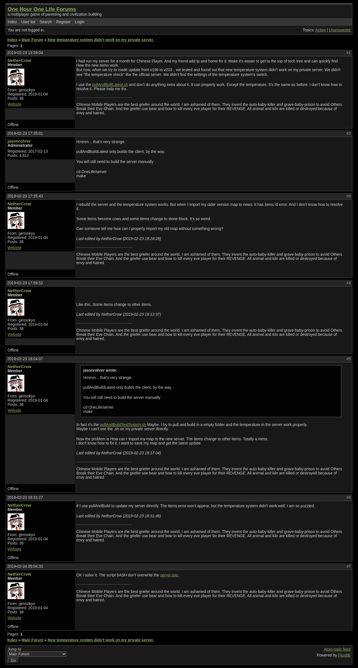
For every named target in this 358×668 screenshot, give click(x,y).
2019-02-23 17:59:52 (25, 283)
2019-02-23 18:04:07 (25, 359)
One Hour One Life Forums (42, 9)
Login (79, 22)
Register (63, 22)
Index (12, 22)
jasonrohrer (19, 141)
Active (320, 30)
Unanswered (339, 30)
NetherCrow (19, 60)
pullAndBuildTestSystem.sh (123, 425)
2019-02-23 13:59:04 (25, 53)
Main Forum (32, 40)
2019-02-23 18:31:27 (25, 497)
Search (46, 22)
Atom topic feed (337, 649)
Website (14, 104)
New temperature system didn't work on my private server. (101, 40)
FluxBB (344, 655)
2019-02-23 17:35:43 (25, 196)
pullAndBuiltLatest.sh (110, 85)
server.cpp (169, 575)
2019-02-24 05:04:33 (25, 566)
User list (28, 22)
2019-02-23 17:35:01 (25, 133)
